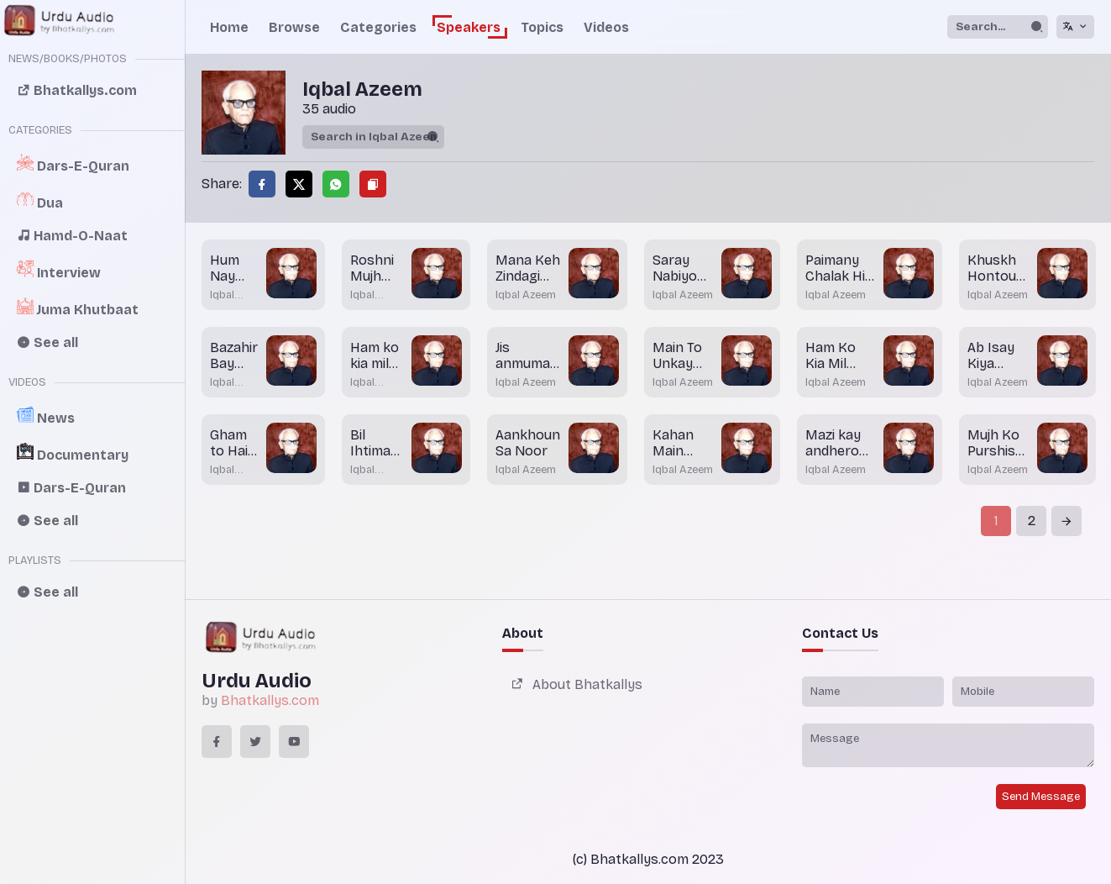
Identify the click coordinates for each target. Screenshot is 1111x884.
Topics (542, 27)
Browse (294, 27)
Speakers (468, 27)
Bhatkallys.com (270, 700)
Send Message (1041, 796)
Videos (606, 27)
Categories (378, 27)
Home (229, 27)
